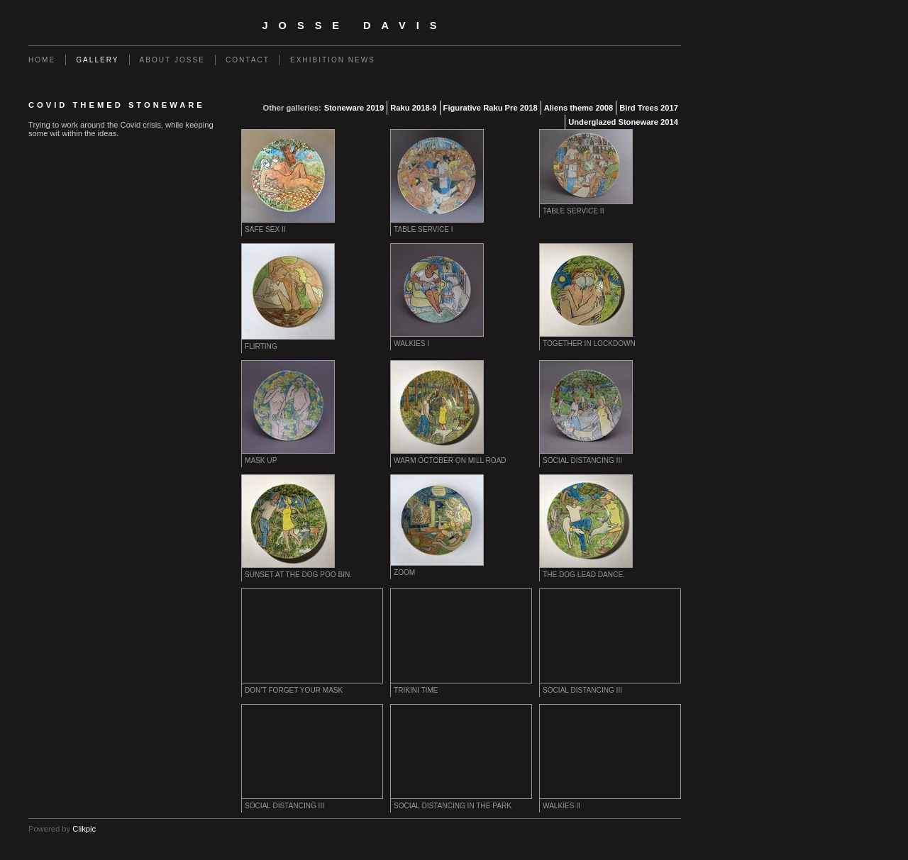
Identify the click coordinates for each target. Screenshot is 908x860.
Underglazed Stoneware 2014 (623, 122)
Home (41, 60)
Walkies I (411, 343)
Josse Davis (355, 25)
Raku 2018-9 (413, 108)
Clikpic (84, 829)
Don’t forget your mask (294, 690)
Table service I (423, 229)
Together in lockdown (589, 343)
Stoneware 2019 (354, 108)
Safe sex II (265, 229)
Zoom (404, 572)
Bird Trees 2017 (648, 108)
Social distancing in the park (452, 806)
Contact (248, 60)
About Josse (172, 60)
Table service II (573, 211)
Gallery (97, 60)
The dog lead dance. (584, 575)
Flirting (261, 346)
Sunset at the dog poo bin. (298, 575)
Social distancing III (582, 460)
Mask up (261, 460)
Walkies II (561, 806)
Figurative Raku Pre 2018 (490, 108)
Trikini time (416, 690)
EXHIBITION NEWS (332, 60)
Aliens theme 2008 (579, 108)
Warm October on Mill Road (450, 460)
